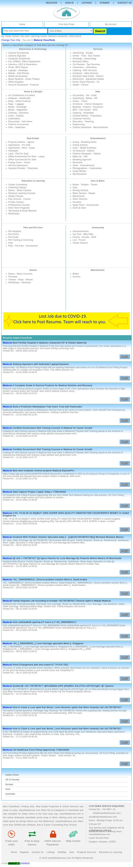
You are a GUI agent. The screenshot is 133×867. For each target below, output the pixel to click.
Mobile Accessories (18, 76)
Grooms (76, 277)
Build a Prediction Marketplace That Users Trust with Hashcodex (47, 406)
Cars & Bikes (98, 181)
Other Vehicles (80, 199)
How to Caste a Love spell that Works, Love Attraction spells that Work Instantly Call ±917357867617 (67, 707)
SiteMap (61, 852)
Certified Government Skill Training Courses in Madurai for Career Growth (52, 428)
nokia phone (75, 36)
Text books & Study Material (22, 211)
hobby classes (12, 36)
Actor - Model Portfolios (84, 148)
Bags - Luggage (16, 104)
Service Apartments (18, 165)
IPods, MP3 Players (18, 67)
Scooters (77, 202)
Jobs (97, 91)
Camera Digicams (17, 56)
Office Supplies (16, 82)
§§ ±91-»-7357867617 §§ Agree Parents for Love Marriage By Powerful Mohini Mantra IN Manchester (67, 558)
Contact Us (125, 3)
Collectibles (14, 118)
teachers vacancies (58, 36)
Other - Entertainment (83, 165)
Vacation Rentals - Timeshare (23, 168)
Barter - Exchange (17, 107)
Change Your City (10, 40)
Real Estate (33, 138)
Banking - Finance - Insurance (88, 107)
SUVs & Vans (79, 208)
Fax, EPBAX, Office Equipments (24, 61)
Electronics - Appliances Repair (88, 79)
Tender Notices (80, 243)
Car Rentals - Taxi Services (86, 64)
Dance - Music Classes (19, 190)
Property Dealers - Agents (21, 142)
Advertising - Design (83, 53)
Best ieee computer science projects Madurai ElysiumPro (43, 470)
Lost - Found (79, 240)
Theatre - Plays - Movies (20, 279)
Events (33, 270)
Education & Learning (33, 181)
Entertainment (97, 138)
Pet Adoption (14, 231)
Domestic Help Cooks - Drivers (88, 76)
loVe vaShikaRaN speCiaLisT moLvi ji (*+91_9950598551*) (44, 622)
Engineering (79, 124)
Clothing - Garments (18, 113)
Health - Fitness (81, 85)
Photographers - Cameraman (87, 168)
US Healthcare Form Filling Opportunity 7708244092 (41, 750)
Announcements (81, 231)
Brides (76, 274)
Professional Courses (19, 205)
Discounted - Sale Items (20, 121)
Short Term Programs (19, 208)
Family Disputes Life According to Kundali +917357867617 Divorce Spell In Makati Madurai (62, 600)
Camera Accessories (18, 53)
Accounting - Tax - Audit (84, 95)
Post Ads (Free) (66, 24)
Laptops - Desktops (18, 70)
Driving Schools (80, 190)
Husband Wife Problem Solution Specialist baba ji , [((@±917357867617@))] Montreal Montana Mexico (68, 537)
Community (98, 227)
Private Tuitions (16, 202)
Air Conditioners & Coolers (21, 95)
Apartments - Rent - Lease (21, 148)
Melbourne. (49, 821)
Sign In (69, 3)
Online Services (70, 806)
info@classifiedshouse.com (104, 813)
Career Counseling (17, 184)
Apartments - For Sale (19, 145)
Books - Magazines (17, 110)
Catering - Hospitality (83, 113)
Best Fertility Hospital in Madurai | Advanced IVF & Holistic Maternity (50, 342)
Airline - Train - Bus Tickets (86, 56)
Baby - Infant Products (19, 101)
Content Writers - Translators (87, 116)
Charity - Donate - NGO (84, 237)
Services (98, 49)
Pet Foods (13, 237)
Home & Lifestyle (33, 91)
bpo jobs (25, 36)
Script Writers (79, 171)
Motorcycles (79, 196)
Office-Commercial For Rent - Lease (26, 156)
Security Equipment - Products (23, 85)
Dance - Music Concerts (20, 274)
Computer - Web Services (85, 73)
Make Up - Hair (80, 156)
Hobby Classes (15, 196)
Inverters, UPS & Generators (22, 64)
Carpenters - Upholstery (85, 67)
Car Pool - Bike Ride (83, 234)
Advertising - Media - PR (85, 98)
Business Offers (80, 61)
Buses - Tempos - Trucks (85, 184)
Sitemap (105, 3)
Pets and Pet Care (33, 227)
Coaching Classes (17, 187)
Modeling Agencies (82, 159)
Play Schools (70, 825)
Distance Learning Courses (22, 193)
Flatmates (13, 151)
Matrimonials (98, 270)
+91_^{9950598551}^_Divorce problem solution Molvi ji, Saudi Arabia (50, 579)
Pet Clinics (13, 234)
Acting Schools (80, 145)
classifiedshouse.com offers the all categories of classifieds (49, 810)
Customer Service (81, 118)
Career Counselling (53, 825)
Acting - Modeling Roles (85, 142)
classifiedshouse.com (66, 821)
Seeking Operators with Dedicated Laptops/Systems (41, 364)
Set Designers (80, 174)
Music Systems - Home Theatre (24, 79)
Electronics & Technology (33, 49)
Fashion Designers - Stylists (87, 153)
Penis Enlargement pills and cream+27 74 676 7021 (41, 664)
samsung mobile (39, 36)
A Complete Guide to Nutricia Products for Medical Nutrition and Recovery (52, 385)
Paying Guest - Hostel (19, 162)
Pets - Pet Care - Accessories (23, 246)
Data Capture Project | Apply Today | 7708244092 (39, 492)
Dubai (25, 814)
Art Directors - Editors (84, 151)
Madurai (7, 342)
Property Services (86, 852)
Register (51, 3)
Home (22, 24)
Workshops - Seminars (19, 282)
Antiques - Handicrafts (19, 98)
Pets (10, 243)
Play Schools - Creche (19, 199)
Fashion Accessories (18, 124)
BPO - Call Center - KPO (85, 110)
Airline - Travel (80, 101)
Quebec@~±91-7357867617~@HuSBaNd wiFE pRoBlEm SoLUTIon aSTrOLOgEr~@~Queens (63, 686)
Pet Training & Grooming (20, 240)
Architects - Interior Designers (88, 104)
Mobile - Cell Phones (18, 73)
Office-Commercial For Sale (22, 159)
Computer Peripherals (19, 58)
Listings (87, 3)
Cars (75, 187)
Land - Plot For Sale (18, 153)
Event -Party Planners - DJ (86, 82)
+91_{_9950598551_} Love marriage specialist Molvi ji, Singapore (48, 643)
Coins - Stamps (16, 116)
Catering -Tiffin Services (85, 70)
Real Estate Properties (47, 806)
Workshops (13, 213)
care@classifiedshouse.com (103, 817)
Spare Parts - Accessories (86, 205)
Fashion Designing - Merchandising (90, 127)
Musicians (78, 162)
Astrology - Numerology (84, 58)
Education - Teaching (83, 121)
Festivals (12, 277)
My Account (111, 24)
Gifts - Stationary (16, 127)
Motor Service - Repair (84, 193)
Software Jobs (34, 825)
